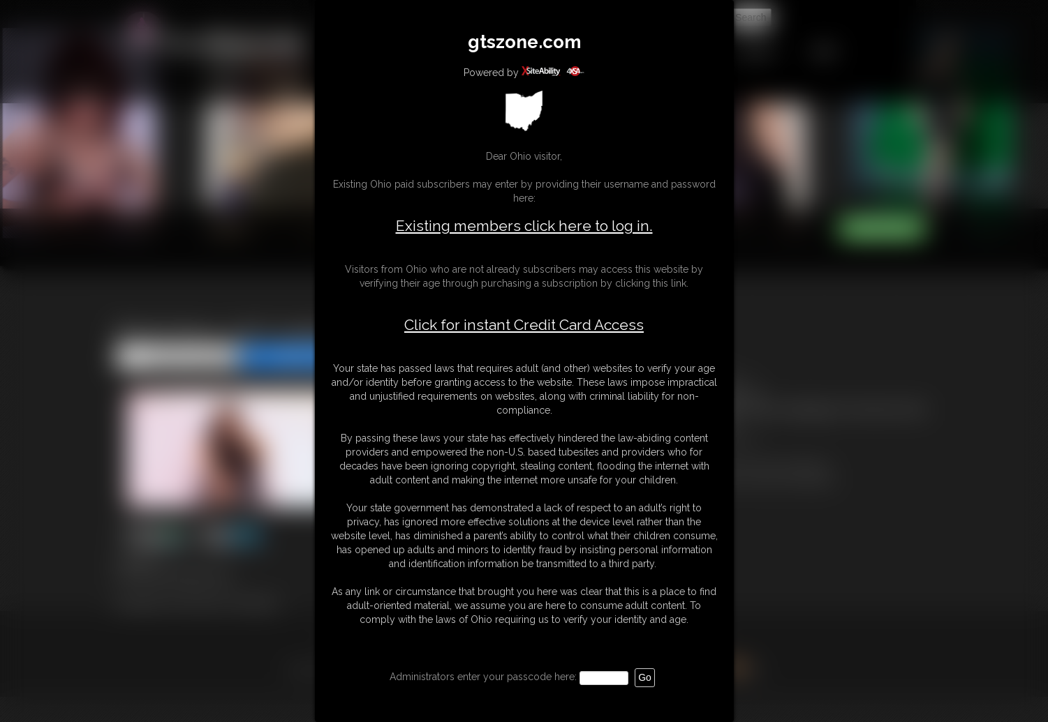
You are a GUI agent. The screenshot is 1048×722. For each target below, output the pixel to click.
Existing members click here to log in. (524, 225)
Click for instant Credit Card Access (524, 325)
